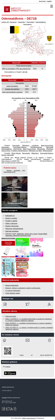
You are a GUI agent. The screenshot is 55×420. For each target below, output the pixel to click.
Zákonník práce (10, 316)
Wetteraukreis (47, 151)
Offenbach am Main (35, 151)
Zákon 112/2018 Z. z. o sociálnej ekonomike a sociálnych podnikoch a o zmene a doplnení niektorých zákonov (28, 320)
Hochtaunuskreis (36, 147)
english (49, 1)
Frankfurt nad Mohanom (19, 151)
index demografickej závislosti (12, 92)
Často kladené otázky (12, 293)
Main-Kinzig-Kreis (47, 145)
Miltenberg (35, 153)
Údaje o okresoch (11, 223)
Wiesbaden (5, 147)
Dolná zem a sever (31, 234)
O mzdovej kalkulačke (12, 290)
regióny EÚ (5, 22)
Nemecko (13, 22)
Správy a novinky (11, 218)
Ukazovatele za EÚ (9, 172)
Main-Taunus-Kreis (29, 149)
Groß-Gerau (17, 149)
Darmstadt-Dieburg (19, 147)
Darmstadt (30, 22)
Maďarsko (20, 234)
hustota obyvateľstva (12, 89)
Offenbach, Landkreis (30, 145)
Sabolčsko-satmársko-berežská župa (18, 235)
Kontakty (4, 397)
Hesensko (21, 22)
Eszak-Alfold (42, 234)
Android (7, 366)
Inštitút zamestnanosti (28, 418)
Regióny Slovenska (12, 226)
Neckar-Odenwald (7, 155)
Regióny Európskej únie (16, 170)
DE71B (24, 72)
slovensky (42, 1)
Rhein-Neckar (16, 153)
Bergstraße (41, 149)
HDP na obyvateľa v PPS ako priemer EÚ (16, 69)
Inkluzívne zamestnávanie (14, 228)
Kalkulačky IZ (10, 215)
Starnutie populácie (12, 231)
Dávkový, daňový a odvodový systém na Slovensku (22, 288)
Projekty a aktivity (11, 221)
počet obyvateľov (12, 86)
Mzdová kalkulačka (11, 285)
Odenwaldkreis (41, 22)
